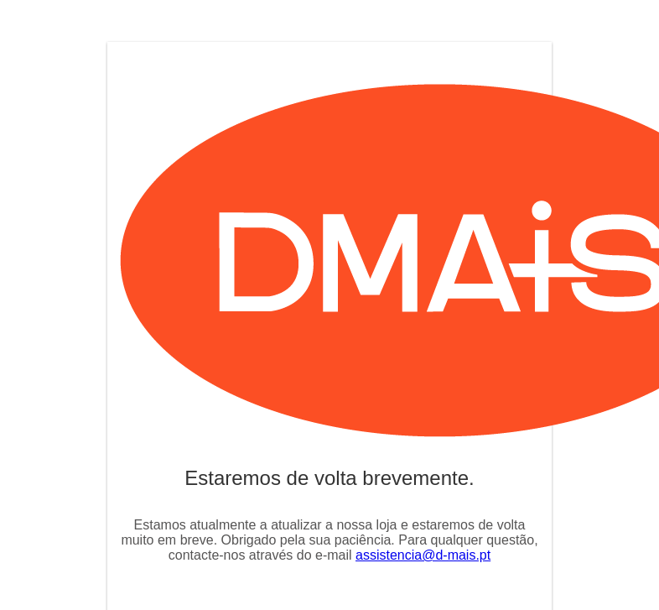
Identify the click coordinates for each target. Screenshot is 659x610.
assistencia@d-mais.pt (422, 555)
